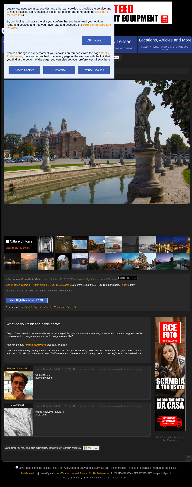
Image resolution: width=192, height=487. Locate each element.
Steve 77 (71, 307)
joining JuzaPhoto (35, 344)
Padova (125, 284)
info (175, 440)
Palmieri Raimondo (54, 307)
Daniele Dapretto (34, 307)
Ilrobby (86, 279)
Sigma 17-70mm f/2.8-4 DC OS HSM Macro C (46, 284)
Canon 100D (13, 284)
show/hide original (132, 369)
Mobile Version (28, 473)
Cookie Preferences (99, 473)
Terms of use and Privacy (74, 473)
